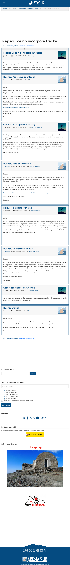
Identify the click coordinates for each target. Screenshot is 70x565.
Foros (10, 8)
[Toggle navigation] (3, 3)
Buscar (32, 374)
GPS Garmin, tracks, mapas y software (26, 8)
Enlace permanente (34, 56)
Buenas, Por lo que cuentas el (19, 77)
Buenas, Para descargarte (17, 163)
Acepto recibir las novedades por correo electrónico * (18, 400)
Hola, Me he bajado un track (18, 208)
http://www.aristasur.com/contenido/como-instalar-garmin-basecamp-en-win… (28, 193)
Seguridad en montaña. (12, 394)
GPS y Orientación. (11, 390)
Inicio (5, 8)
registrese (15, 46)
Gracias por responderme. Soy (19, 124)
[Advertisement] (35, 25)
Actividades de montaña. (12, 396)
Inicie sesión (7, 46)
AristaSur (7, 80)
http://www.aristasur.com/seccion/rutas (16, 107)
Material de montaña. (12, 392)
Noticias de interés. (11, 398)
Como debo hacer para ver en (19, 287)
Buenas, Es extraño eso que (18, 248)
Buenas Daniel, (11, 308)
